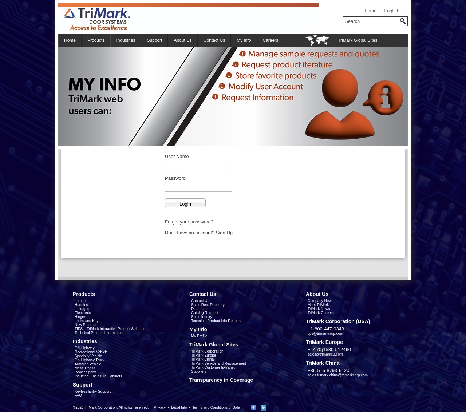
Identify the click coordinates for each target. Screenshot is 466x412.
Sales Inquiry (201, 317)
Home (70, 40)
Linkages (82, 309)
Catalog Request (204, 313)
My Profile (199, 336)
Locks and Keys (87, 321)
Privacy (160, 407)
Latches (81, 301)
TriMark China (202, 359)
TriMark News (319, 309)
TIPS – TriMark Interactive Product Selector (110, 329)
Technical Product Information (99, 333)
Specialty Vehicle (88, 356)
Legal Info (179, 407)
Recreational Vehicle (91, 352)
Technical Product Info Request (216, 321)
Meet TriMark (318, 305)
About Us (182, 40)
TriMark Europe (203, 355)
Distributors (200, 309)
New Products (86, 325)
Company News (320, 301)
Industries (125, 40)
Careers (271, 40)
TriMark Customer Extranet (213, 367)
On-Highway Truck (89, 360)
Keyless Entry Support (93, 391)
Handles (81, 305)
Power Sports (85, 372)
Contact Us (214, 40)
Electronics (83, 313)
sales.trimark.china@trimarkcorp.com (338, 375)
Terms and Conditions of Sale (216, 407)
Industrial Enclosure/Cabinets (98, 376)
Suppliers (198, 371)
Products (95, 40)
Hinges (80, 317)
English (391, 10)
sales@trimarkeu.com (325, 354)
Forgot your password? (189, 222)
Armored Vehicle (88, 364)
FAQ (78, 395)
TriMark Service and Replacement (218, 363)
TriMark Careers (321, 313)
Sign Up (224, 232)
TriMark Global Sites (357, 40)
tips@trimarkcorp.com (325, 334)
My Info (244, 40)
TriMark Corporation (207, 351)
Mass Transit (85, 368)
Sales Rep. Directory (208, 305)
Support (154, 40)
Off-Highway (85, 348)
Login (370, 10)
